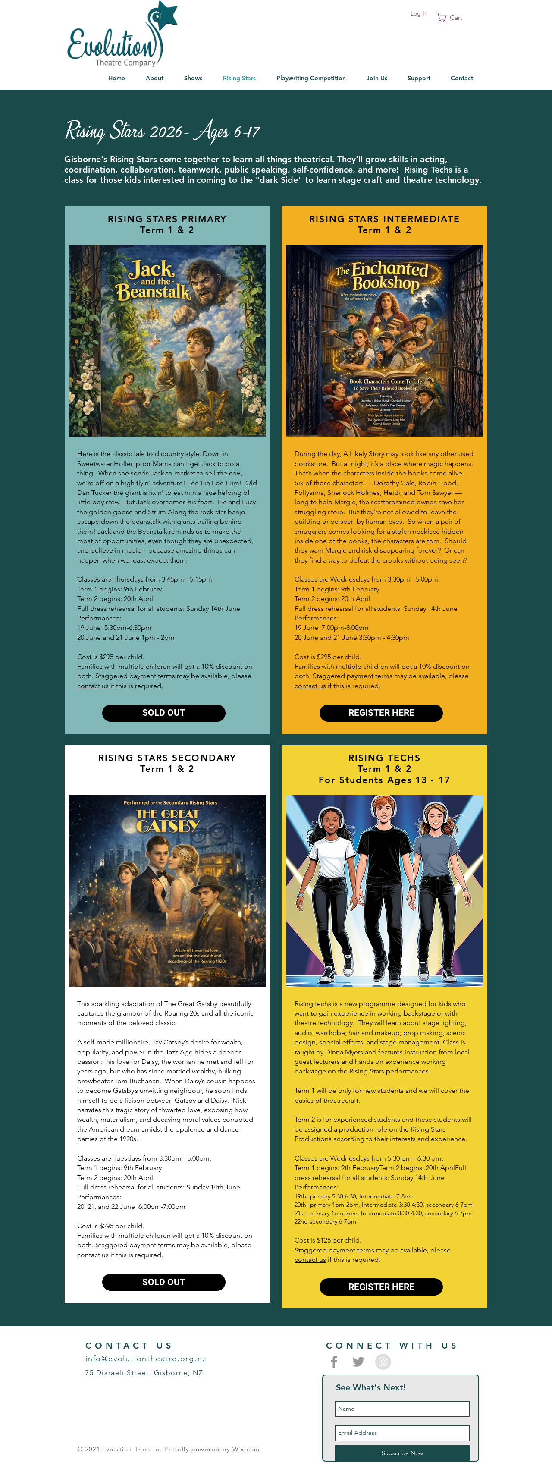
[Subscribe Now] (402, 1453)
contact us (93, 686)
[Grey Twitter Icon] (359, 1362)
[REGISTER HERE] (381, 713)
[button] (455, 17)
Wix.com (246, 1449)
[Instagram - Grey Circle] (383, 1362)
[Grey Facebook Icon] (334, 1362)
